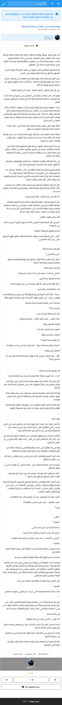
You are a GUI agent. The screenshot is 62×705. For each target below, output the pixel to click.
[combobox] (27, 3)
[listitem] (31, 37)
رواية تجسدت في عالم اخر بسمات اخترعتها (41, 26)
